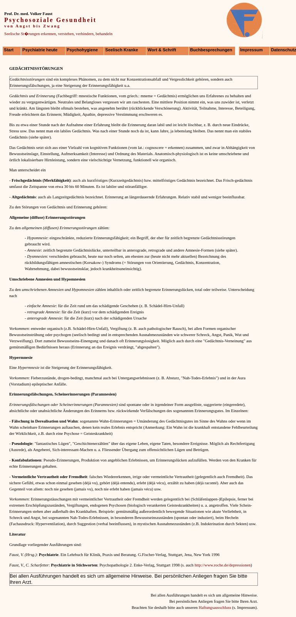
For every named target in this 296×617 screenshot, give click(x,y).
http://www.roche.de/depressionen (223, 565)
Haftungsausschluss (214, 607)
